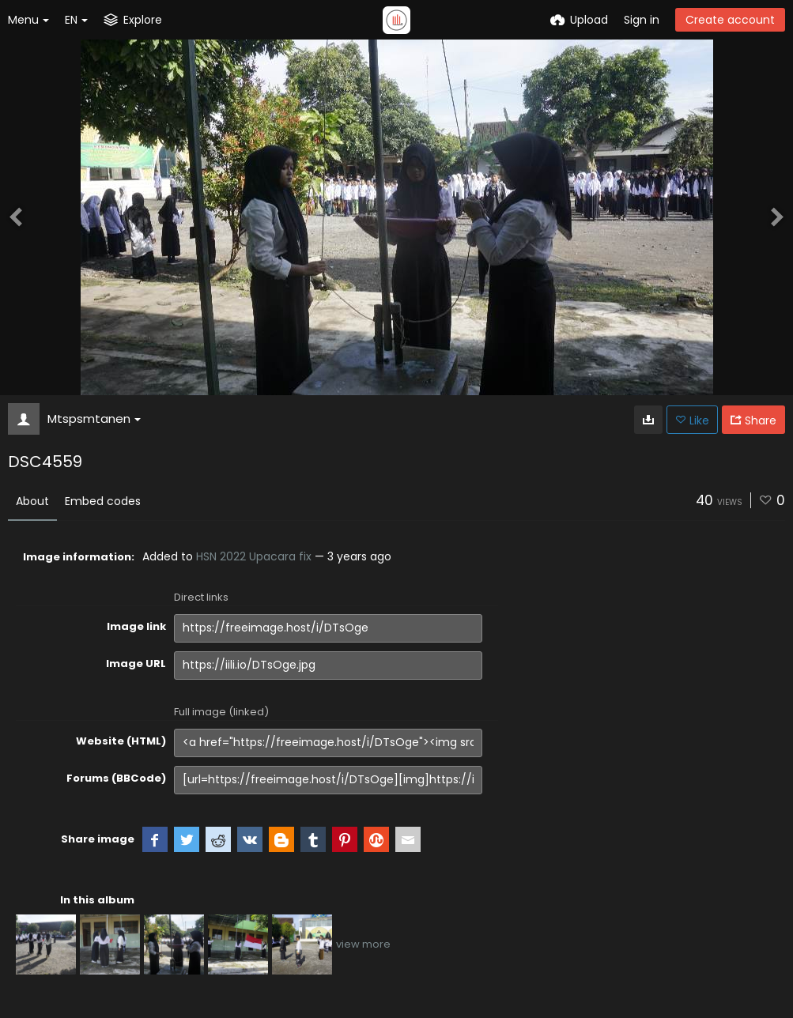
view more (363, 944)
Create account (730, 20)
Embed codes (103, 501)
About (32, 501)
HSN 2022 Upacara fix (254, 556)
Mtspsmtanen (94, 418)
